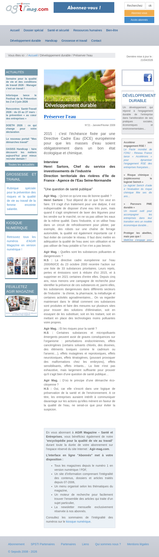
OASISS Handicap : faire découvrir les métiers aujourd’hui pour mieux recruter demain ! (21, 154)
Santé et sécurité (58, 30)
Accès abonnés (139, 19)
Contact (96, 40)
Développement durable (25, 40)
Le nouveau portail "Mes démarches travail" (21, 140)
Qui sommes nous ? (108, 544)
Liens (85, 544)
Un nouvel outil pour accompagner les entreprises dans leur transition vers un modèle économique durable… (138, 218)
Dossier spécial (33, 30)
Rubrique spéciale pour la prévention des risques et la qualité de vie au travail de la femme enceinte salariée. (21, 199)
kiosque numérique (78, 521)
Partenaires (68, 544)
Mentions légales (138, 544)
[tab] (21, 84)
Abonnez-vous (139, 13)
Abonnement (16, 544)
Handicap (51, 40)
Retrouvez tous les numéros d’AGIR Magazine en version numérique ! (21, 243)
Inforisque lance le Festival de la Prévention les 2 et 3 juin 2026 (21, 98)
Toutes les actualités (21, 164)
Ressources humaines (87, 30)
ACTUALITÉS (15, 72)
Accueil (14, 30)
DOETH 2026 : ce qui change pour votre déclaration (21, 128)
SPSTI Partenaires (43, 544)
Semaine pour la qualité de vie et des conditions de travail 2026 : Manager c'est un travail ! (21, 83)
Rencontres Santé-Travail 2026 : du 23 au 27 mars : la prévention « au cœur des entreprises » (21, 113)
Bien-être (112, 30)
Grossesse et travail (74, 40)
